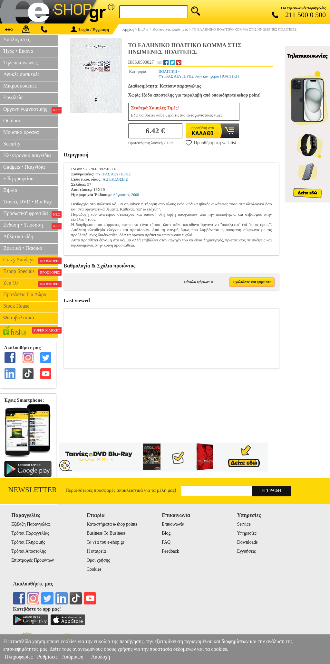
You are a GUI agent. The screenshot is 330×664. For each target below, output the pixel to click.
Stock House (16, 306)
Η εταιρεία (96, 551)
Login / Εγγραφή (90, 29)
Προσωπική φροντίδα (30, 214)
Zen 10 (30, 283)
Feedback (170, 551)
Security (11, 143)
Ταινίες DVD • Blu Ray (27, 201)
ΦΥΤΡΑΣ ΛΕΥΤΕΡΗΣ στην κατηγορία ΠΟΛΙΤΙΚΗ (199, 76)
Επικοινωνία (173, 524)
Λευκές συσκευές (21, 74)
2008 (135, 194)
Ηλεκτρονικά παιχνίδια (27, 155)
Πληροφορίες (19, 656)
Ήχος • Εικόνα (18, 51)
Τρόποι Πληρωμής (28, 542)
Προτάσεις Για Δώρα (24, 294)
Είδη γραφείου (18, 178)
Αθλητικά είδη (18, 236)
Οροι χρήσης (98, 560)
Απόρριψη (72, 656)
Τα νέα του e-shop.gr (105, 542)
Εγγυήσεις (246, 551)
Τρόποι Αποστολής (28, 551)
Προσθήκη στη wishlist (211, 142)
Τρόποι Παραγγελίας (30, 533)
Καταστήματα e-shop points (112, 524)
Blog (166, 533)
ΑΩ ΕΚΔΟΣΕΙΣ (115, 179)
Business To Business (106, 533)
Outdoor (11, 120)
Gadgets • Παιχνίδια (24, 167)
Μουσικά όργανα (21, 132)
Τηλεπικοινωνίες (20, 62)
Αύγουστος (121, 194)
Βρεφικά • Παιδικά (22, 248)
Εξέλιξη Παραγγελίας (30, 524)
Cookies (94, 569)
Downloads (247, 542)
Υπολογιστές (16, 39)
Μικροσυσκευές (20, 86)
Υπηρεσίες (247, 533)
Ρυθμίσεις (47, 656)
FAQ (166, 542)
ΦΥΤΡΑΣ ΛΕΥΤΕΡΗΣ (113, 174)
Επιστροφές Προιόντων (32, 560)
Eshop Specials (30, 272)
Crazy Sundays (30, 260)
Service (244, 524)
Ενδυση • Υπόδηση (30, 225)
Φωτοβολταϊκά (18, 317)
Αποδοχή (100, 656)
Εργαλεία (13, 97)
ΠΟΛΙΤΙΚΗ (168, 71)
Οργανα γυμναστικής (30, 109)
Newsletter (32, 490)
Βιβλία (10, 190)
